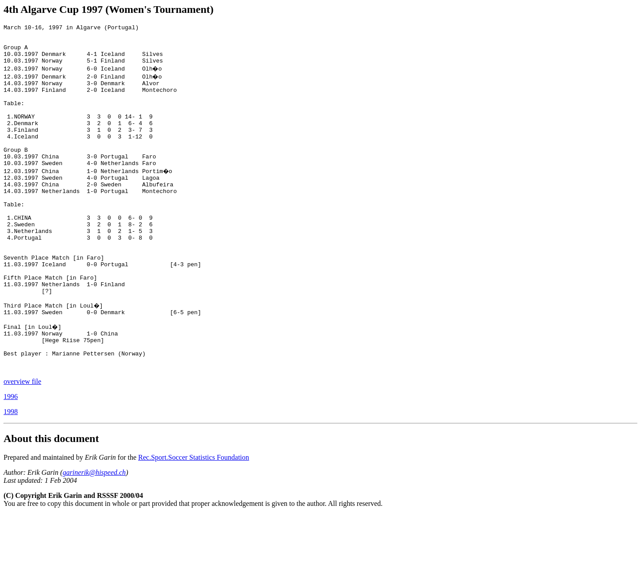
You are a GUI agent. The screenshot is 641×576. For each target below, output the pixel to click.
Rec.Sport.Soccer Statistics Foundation (193, 518)
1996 (11, 458)
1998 (11, 473)
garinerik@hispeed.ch (94, 533)
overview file (22, 442)
